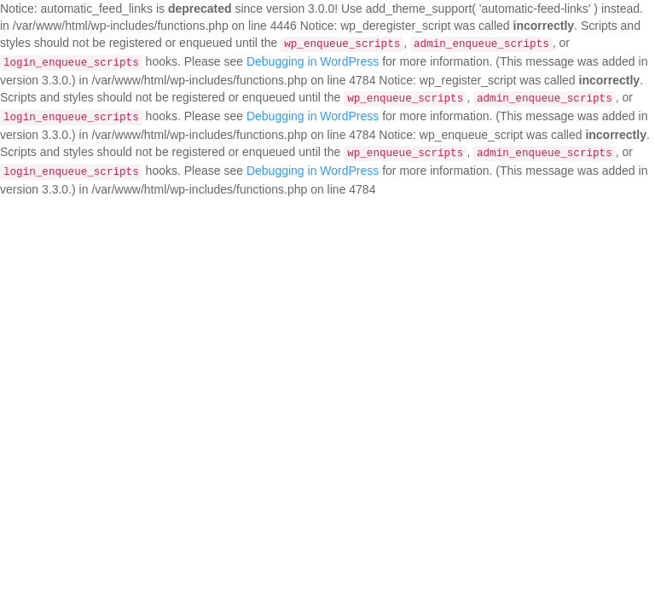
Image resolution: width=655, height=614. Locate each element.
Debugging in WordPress (312, 61)
